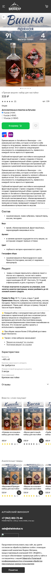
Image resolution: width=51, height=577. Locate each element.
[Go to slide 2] (22, 88)
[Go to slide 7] (30, 88)
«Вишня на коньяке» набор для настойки (32, 487)
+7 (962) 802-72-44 (12, 518)
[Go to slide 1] (20, 88)
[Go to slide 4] (25, 88)
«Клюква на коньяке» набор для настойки (11, 433)
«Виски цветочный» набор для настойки (32, 433)
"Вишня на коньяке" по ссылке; (20, 342)
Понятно (13, 570)
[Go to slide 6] (28, 88)
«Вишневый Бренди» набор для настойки (11, 487)
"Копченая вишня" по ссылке (19, 345)
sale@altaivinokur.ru (12, 528)
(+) (8, 113)
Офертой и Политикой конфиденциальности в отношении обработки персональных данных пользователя (22, 561)
